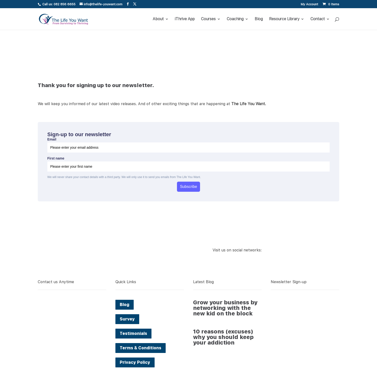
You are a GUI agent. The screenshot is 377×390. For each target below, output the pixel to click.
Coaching (235, 19)
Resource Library (284, 19)
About (158, 19)
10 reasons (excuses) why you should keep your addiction (223, 337)
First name (55, 158)
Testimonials (133, 333)
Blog (259, 19)
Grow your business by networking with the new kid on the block (225, 308)
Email (51, 139)
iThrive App (185, 19)
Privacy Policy (135, 362)
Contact (317, 19)
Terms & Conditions (140, 347)
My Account (309, 4)
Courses (208, 19)
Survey (127, 319)
